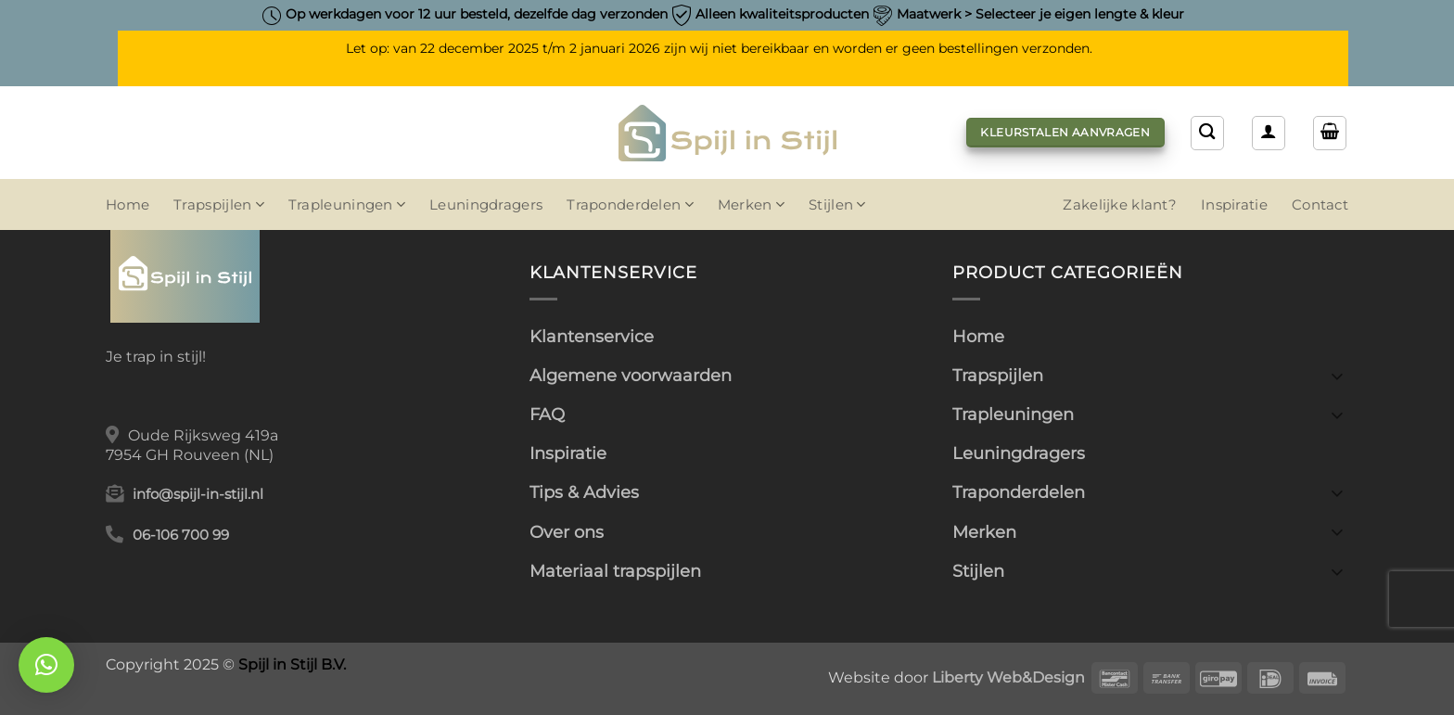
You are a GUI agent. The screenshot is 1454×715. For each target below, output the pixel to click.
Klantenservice (591, 336)
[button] (1268, 132)
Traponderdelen (630, 204)
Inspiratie (1234, 205)
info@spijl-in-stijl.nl (198, 494)
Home (127, 205)
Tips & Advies (584, 492)
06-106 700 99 (181, 535)
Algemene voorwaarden (630, 375)
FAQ (547, 414)
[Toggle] (1337, 375)
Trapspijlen (218, 204)
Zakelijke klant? (1120, 205)
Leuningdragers (485, 205)
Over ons (566, 532)
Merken (751, 204)
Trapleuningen (346, 204)
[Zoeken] (1207, 132)
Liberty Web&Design (1008, 677)
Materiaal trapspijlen (615, 570)
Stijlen (837, 204)
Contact (1320, 205)
